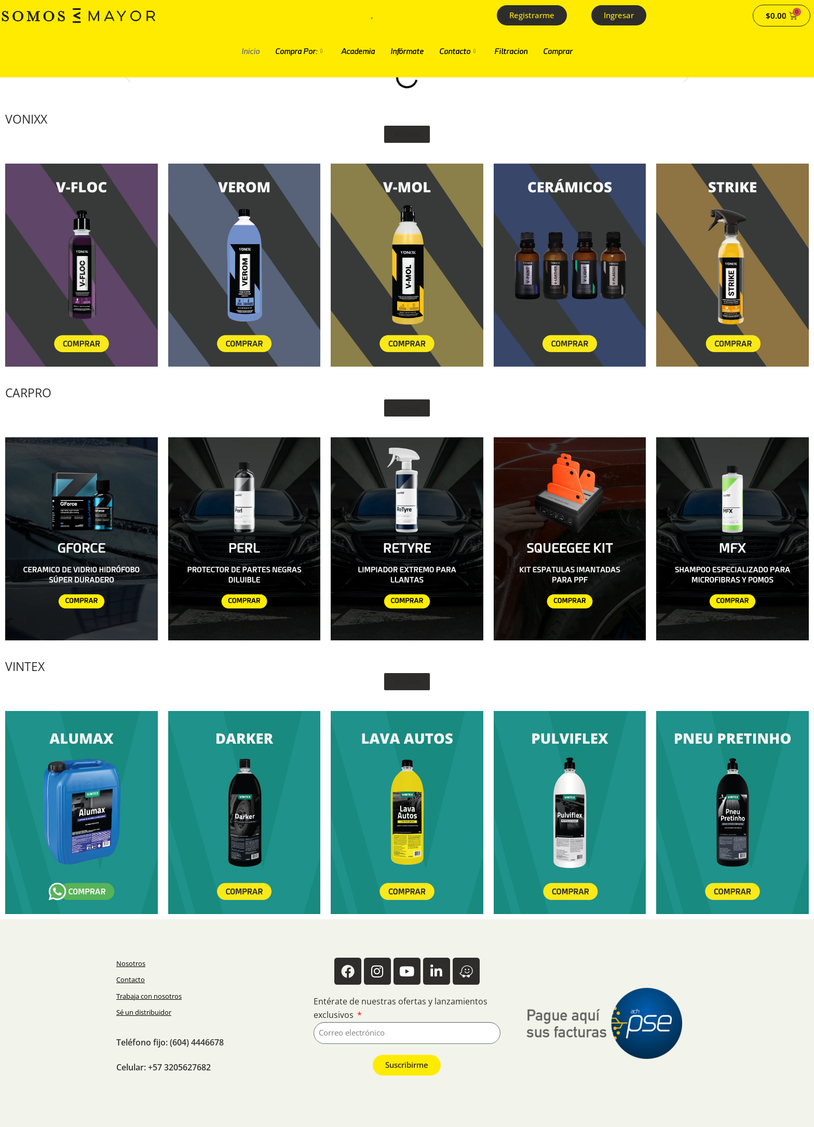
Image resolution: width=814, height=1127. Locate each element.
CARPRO (28, 393)
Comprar (558, 51)
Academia (358, 51)
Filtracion (510, 51)
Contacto (457, 51)
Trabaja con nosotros (149, 996)
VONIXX (26, 119)
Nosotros (130, 963)
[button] (127, 77)
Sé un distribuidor (143, 1012)
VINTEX (25, 667)
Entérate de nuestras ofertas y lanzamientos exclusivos (400, 1008)
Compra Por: (298, 51)
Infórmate (407, 51)
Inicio (250, 51)
